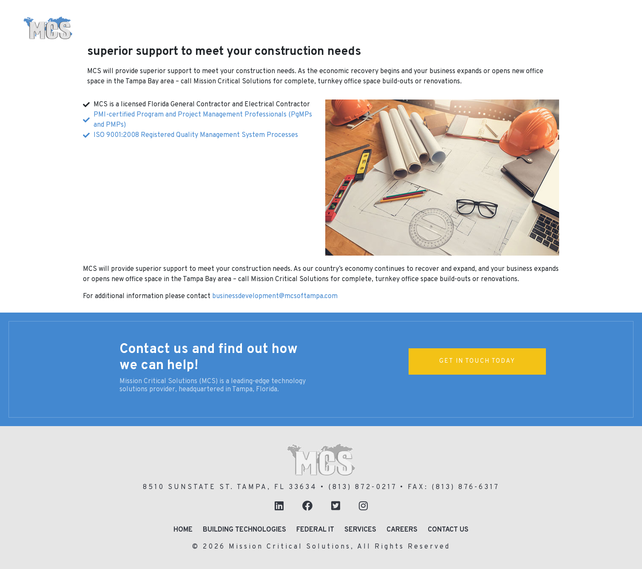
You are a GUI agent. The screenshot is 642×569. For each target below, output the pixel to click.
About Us (166, 42)
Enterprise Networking (456, 18)
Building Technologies (227, 18)
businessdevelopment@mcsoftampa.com (275, 296)
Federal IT (545, 18)
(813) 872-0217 (362, 487)
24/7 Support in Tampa (249, 41)
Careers (402, 530)
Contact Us (448, 530)
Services (360, 530)
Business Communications (340, 18)
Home (158, 18)
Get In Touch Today (477, 361)
